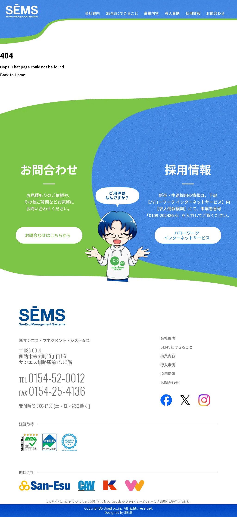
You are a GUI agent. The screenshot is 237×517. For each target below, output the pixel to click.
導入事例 (172, 13)
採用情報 (193, 13)
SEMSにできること (122, 13)
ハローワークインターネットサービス (187, 235)
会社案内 (92, 13)
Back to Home (12, 75)
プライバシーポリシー (139, 501)
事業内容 (151, 13)
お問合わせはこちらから (48, 235)
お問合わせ (215, 13)
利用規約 (162, 501)
